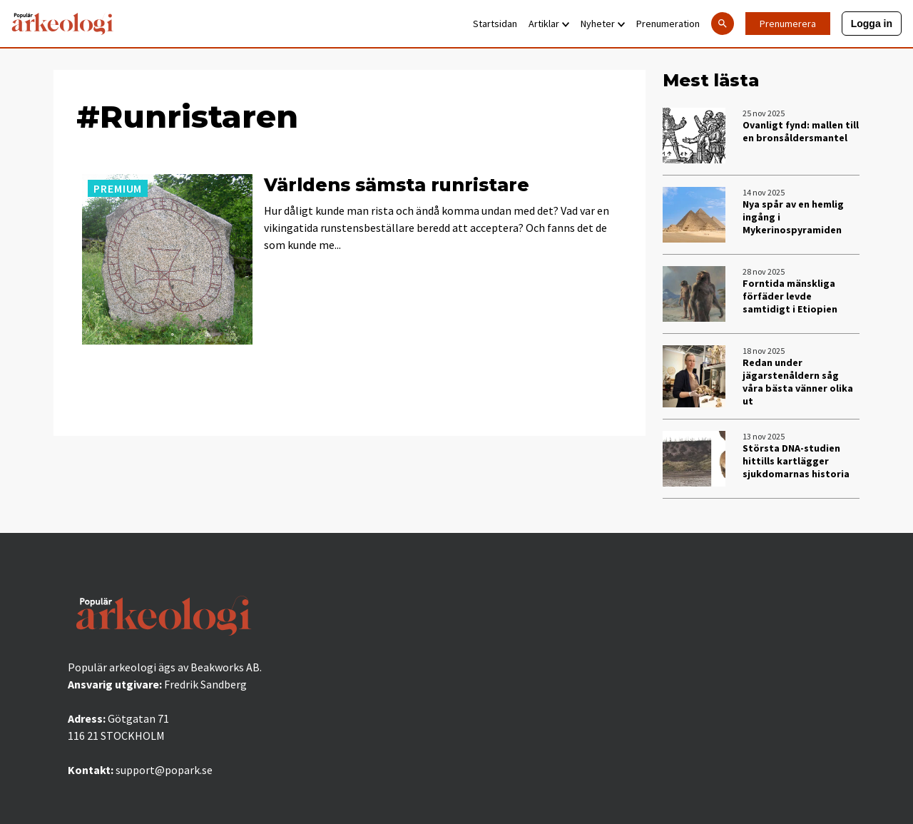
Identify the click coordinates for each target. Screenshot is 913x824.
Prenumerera (788, 23)
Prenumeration (668, 24)
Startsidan (495, 24)
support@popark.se (164, 770)
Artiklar (549, 24)
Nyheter (603, 24)
